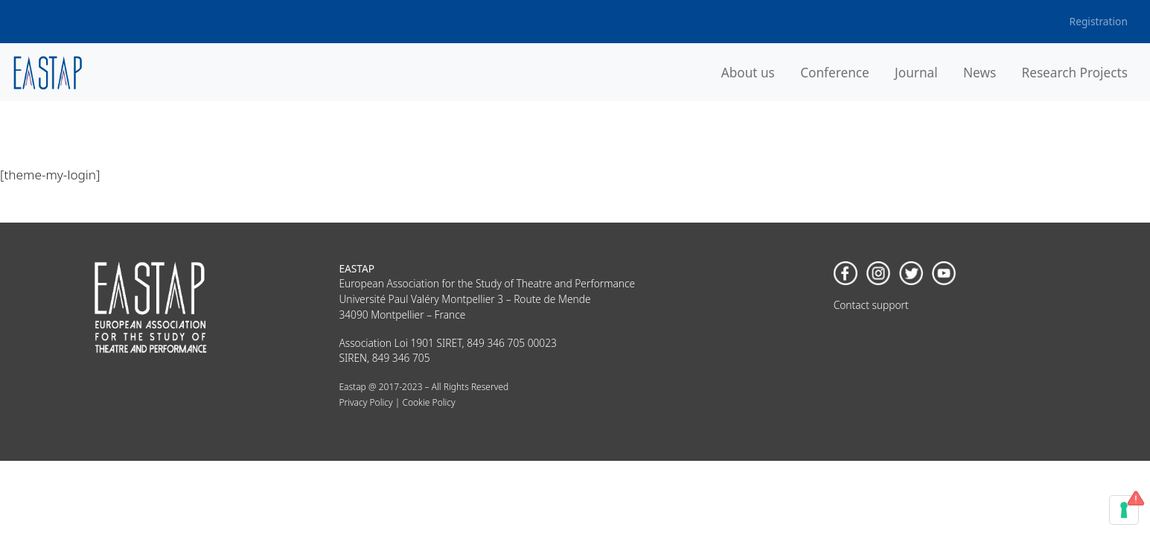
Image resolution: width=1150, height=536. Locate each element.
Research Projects (1075, 72)
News (979, 72)
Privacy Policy (365, 402)
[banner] (48, 72)
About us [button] (748, 72)
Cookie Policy (428, 402)
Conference (834, 72)
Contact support (871, 305)
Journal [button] (916, 72)
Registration (1099, 21)
